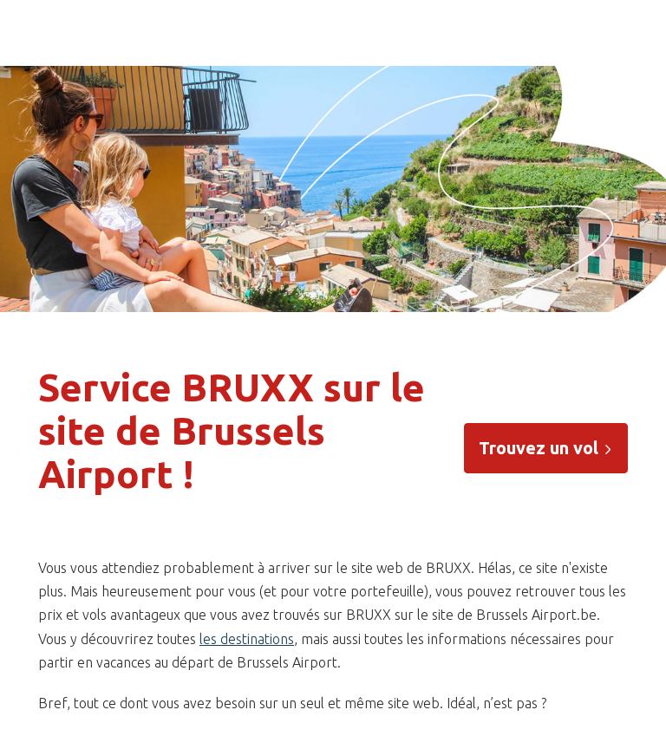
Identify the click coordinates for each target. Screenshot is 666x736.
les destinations (246, 639)
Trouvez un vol (546, 448)
